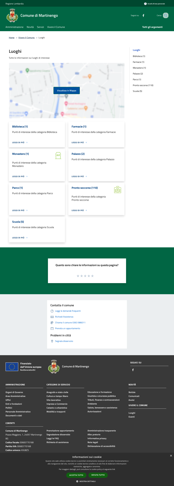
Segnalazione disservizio (58, 434)
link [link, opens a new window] (113, 469)
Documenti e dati (14, 415)
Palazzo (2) (138, 73)
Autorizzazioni (94, 411)
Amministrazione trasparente (102, 430)
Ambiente (92, 403)
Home (11, 37)
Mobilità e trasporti (56, 411)
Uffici (8, 400)
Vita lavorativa (54, 400)
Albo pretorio (94, 434)
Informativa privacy (97, 438)
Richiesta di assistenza (58, 442)
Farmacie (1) (138, 62)
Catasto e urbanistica (57, 407)
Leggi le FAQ (53, 438)
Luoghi (132, 412)
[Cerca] (165, 15)
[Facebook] (140, 15)
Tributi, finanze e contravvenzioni (104, 399)
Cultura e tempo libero (57, 396)
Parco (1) (137, 79)
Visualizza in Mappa (66, 90)
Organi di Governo (14, 392)
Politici (9, 407)
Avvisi (131, 400)
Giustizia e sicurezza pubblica (102, 396)
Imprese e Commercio (57, 403)
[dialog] (87, 469)
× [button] (171, 456)
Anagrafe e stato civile (57, 392)
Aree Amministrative (15, 396)
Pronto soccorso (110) (143, 85)
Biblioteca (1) (139, 56)
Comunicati (134, 396)
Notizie (132, 392)
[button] (87, 481)
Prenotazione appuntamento (60, 430)
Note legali (93, 442)
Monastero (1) (139, 67)
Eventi (132, 416)
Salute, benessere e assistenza (102, 407)
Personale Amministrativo (18, 411)
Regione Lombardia (15, 3)
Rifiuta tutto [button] (98, 475)
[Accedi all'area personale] (154, 3)
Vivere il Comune (26, 37)
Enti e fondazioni (14, 403)
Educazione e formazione (100, 392)
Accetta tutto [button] (76, 475)
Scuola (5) (137, 91)
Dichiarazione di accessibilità (101, 446)
